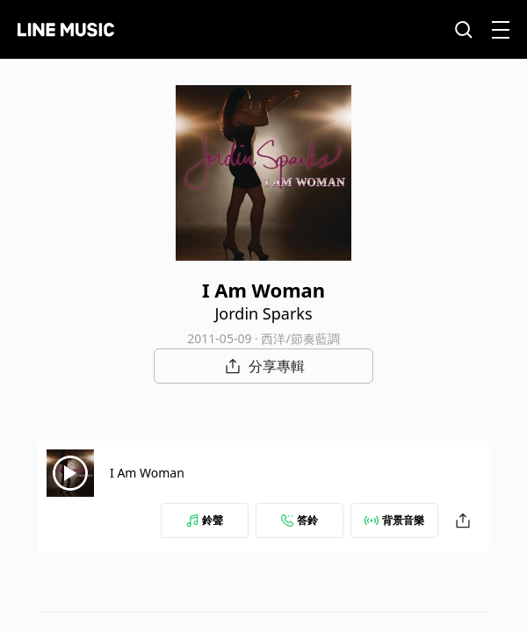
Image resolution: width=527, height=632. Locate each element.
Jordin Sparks (263, 313)
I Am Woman (147, 472)
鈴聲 (204, 520)
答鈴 (299, 520)
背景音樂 (394, 520)
